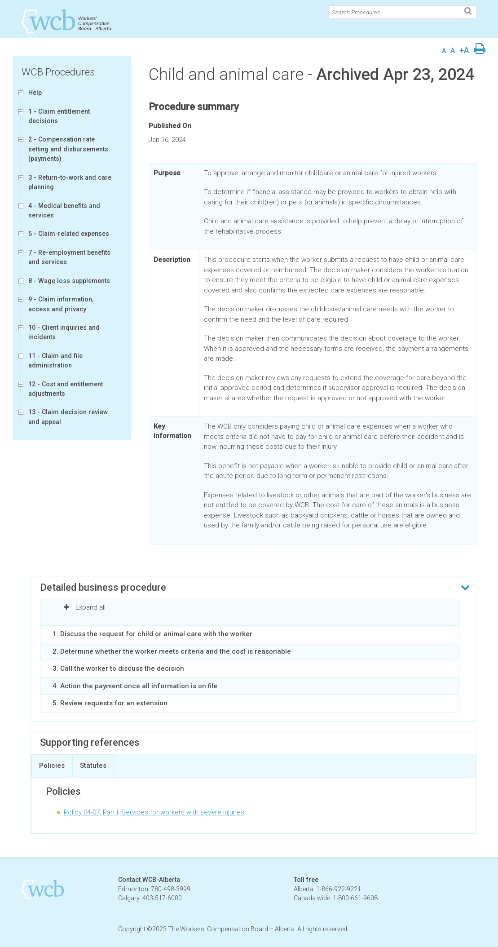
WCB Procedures (58, 72)
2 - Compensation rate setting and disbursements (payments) (68, 149)
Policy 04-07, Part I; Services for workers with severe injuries (154, 812)
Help (35, 92)
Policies (52, 765)
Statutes (93, 765)
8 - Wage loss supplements (69, 280)
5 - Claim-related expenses (68, 233)
